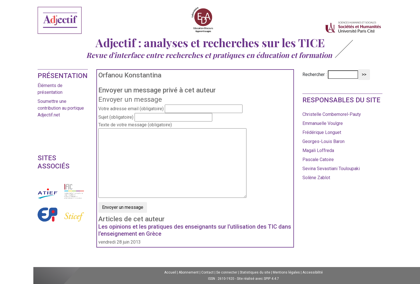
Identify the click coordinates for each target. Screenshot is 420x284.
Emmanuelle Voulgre (322, 123)
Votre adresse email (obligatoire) (131, 108)
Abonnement (189, 272)
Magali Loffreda (318, 150)
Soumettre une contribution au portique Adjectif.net (61, 108)
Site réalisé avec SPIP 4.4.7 (258, 279)
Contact (207, 272)
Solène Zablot (316, 177)
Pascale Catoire (318, 159)
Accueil (170, 272)
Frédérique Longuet (321, 132)
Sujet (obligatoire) (115, 117)
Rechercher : (314, 74)
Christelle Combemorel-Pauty (331, 114)
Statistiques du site (255, 272)
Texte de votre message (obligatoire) (135, 124)
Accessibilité (312, 272)
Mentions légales (286, 272)
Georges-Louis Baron (323, 141)
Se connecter (226, 272)
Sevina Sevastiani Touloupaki (331, 168)
